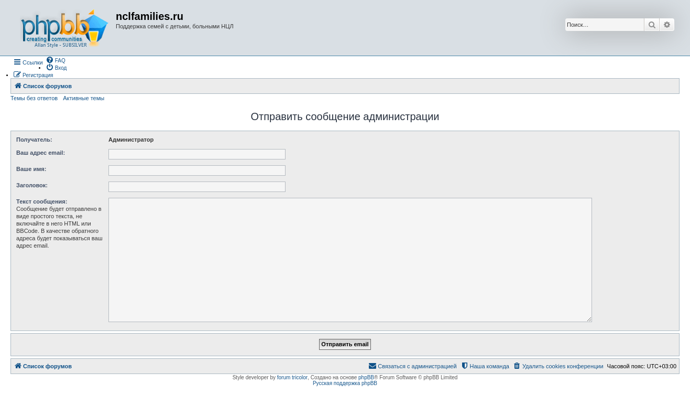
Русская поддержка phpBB (345, 383)
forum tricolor (292, 377)
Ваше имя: (31, 169)
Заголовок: (32, 185)
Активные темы (83, 98)
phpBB (366, 377)
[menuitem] (55, 59)
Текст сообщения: (41, 201)
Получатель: (34, 139)
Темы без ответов (34, 98)
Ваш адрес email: (40, 153)
